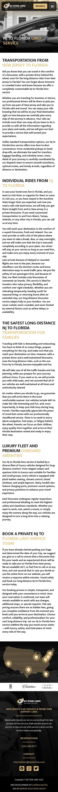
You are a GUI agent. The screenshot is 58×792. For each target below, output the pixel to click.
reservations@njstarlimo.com (29, 762)
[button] (52, 6)
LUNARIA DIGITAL (40, 785)
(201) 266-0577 (29, 746)
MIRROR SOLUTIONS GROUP (32, 788)
